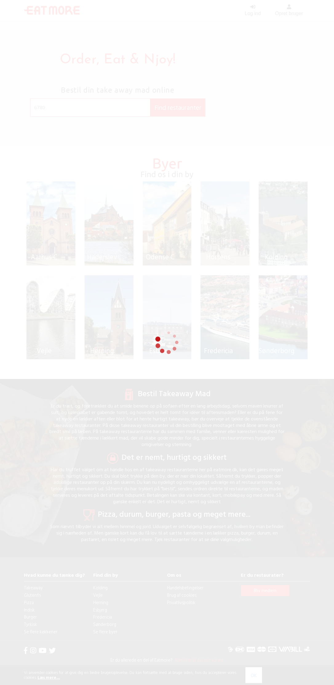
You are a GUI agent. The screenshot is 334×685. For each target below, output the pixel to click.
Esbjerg (100, 615)
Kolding (100, 594)
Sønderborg (104, 630)
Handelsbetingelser (185, 594)
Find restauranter (177, 107)
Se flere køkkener (41, 638)
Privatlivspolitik (181, 608)
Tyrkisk (30, 630)
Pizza (29, 608)
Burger (30, 623)
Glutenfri (32, 601)
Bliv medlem (265, 596)
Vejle (98, 601)
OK (254, 675)
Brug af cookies (182, 601)
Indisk (29, 615)
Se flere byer (105, 638)
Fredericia (102, 623)
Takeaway (33, 594)
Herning (100, 608)
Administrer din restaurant (198, 666)
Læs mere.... (49, 677)
